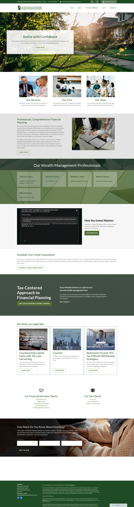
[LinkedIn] (92, 1)
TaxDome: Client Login (93, 403)
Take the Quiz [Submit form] (24, 450)
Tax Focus (93, 399)
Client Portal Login (109, 1)
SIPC (47, 500)
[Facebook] (97, 1)
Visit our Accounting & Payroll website (34, 303)
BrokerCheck (72, 485)
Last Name (42, 439)
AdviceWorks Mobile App (41, 403)
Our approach (91, 233)
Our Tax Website (93, 401)
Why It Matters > (65, 302)
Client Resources (41, 399)
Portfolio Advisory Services (41, 407)
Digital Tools (41, 401)
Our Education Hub (41, 405)
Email (63, 439)
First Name (20, 439)
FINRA (43, 500)
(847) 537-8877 (53, 1)
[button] (72, 7)
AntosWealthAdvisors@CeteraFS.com (70, 1)
